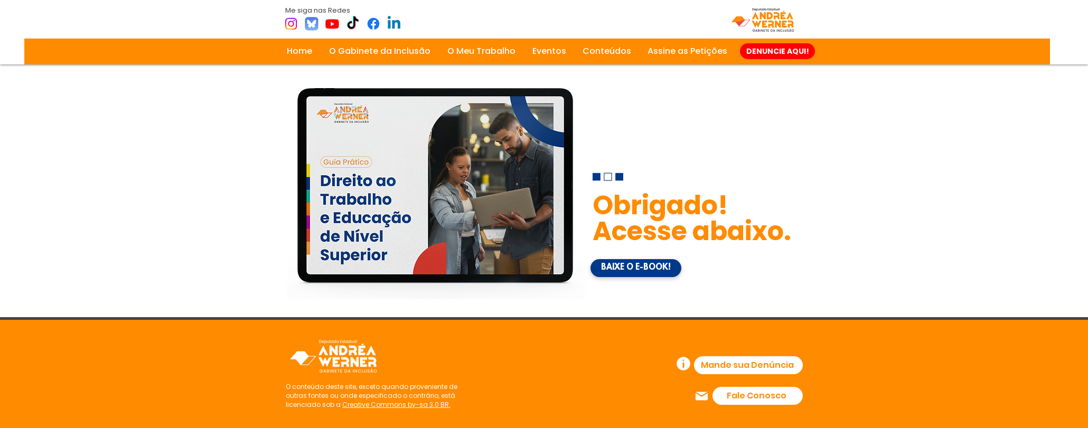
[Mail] (702, 395)
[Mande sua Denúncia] (748, 365)
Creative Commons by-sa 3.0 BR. (396, 404)
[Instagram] (291, 24)
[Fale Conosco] (757, 396)
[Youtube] (332, 24)
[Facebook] (373, 24)
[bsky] (312, 24)
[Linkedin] (394, 24)
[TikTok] (353, 24)
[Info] (683, 363)
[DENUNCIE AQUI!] (777, 51)
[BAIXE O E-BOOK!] (635, 268)
